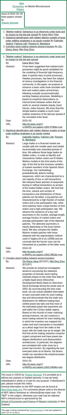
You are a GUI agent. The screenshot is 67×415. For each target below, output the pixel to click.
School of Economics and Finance (18, 401)
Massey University (48, 401)
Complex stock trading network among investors (30, 46)
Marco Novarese (17, 392)
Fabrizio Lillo (20, 43)
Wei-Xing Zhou (26, 49)
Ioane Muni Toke (50, 34)
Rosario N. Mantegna (39, 43)
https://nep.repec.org (11, 389)
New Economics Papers (18, 6)
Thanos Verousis (9, 23)
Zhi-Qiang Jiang (30, 261)
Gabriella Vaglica (31, 137)
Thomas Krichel (35, 410)
